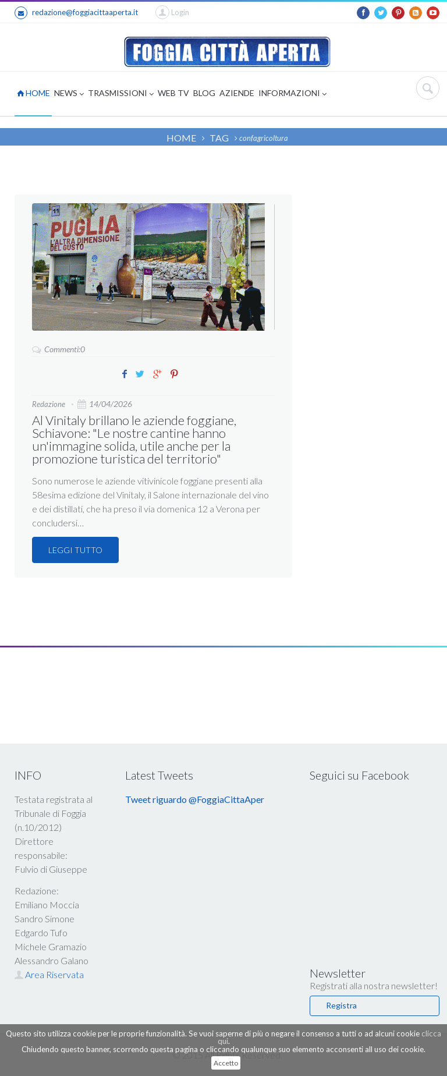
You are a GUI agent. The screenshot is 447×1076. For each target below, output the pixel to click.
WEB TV (173, 93)
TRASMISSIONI (121, 94)
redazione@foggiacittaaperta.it (76, 12)
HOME (33, 93)
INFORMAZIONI (292, 94)
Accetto (226, 1063)
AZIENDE (236, 93)
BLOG (204, 93)
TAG (219, 137)
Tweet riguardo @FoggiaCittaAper (194, 799)
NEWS (69, 94)
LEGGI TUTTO (75, 550)
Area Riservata (49, 974)
